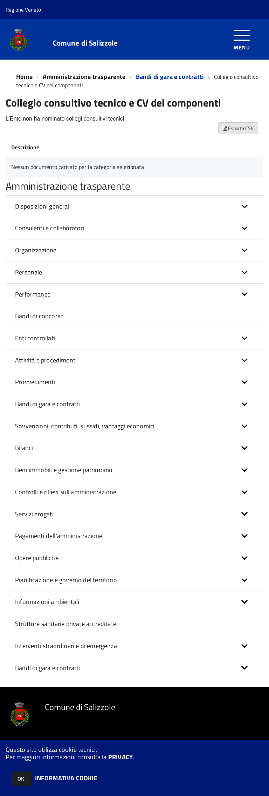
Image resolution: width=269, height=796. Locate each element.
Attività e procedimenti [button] (46, 360)
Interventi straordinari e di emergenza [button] (66, 646)
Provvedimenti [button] (35, 382)
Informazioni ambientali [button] (47, 601)
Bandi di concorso (39, 316)
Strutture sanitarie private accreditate (65, 623)
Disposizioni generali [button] (43, 206)
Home (24, 76)
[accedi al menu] (242, 39)
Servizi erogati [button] (34, 514)
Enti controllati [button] (35, 338)
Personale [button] (28, 272)
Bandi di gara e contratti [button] (47, 404)
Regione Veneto (23, 10)
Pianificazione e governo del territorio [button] (66, 580)
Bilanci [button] (24, 448)
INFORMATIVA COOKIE (66, 778)
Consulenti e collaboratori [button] (49, 228)
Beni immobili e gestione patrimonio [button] (63, 470)
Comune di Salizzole (85, 43)
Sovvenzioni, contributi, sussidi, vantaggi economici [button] (84, 426)
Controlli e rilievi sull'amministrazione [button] (65, 492)
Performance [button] (32, 294)
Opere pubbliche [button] (36, 558)
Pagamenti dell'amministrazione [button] (58, 535)
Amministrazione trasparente (84, 76)
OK (21, 779)
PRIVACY (120, 757)
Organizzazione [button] (36, 250)
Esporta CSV (238, 128)
